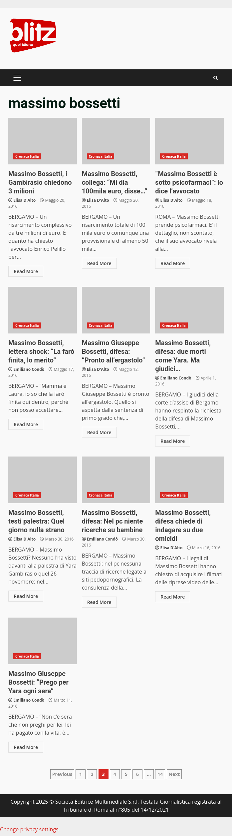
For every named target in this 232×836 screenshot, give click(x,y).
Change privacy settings (29, 829)
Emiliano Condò (28, 369)
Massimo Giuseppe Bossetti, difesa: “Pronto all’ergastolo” (116, 310)
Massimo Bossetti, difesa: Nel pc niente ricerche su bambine (116, 480)
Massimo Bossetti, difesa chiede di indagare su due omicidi (189, 480)
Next (174, 774)
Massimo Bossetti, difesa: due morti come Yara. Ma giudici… (189, 310)
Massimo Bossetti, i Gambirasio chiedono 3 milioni (42, 141)
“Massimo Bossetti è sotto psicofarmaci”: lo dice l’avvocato (189, 141)
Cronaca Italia (27, 156)
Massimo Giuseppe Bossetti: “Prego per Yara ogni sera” (42, 641)
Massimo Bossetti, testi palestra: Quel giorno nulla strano (42, 480)
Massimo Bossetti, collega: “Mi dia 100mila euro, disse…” (116, 141)
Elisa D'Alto (24, 200)
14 (160, 774)
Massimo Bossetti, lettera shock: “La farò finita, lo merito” (42, 310)
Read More (26, 271)
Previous (62, 774)
